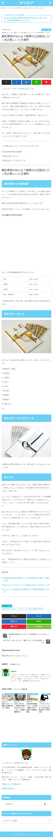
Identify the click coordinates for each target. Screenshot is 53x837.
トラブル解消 (7, 605)
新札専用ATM (39, 609)
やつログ (26, 3)
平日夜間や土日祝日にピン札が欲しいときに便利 (18, 609)
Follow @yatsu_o (8, 788)
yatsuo (13, 671)
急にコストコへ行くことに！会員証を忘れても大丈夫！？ (25, 585)
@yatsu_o (22, 88)
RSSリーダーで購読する (11, 784)
